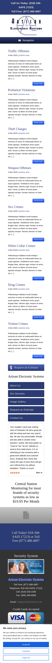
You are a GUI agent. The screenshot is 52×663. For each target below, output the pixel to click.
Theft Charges (17, 129)
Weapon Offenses (19, 168)
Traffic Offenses (18, 51)
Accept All (26, 645)
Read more (38, 84)
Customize (26, 651)
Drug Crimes (16, 285)
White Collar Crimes (21, 246)
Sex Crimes (15, 207)
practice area (24, 55)
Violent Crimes (18, 324)
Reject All (25, 658)
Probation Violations (21, 90)
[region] (26, 643)
